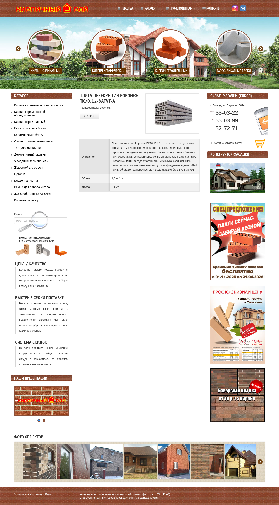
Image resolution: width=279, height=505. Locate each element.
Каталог (148, 8)
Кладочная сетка (26, 180)
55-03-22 (227, 112)
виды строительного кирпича (36, 240)
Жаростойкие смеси (28, 167)
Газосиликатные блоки (234, 71)
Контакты (211, 8)
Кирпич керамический (108, 71)
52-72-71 (227, 128)
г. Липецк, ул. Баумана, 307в (227, 105)
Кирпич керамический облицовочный (29, 113)
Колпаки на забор (26, 200)
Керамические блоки (28, 135)
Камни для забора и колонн (33, 187)
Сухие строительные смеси (33, 141)
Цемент (19, 174)
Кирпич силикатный (46, 71)
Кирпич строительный (171, 71)
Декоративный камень (30, 154)
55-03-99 (227, 120)
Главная (125, 8)
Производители (179, 8)
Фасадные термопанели (31, 161)
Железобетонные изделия (32, 193)
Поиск (18, 214)
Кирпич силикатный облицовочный (38, 105)
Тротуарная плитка (27, 148)
